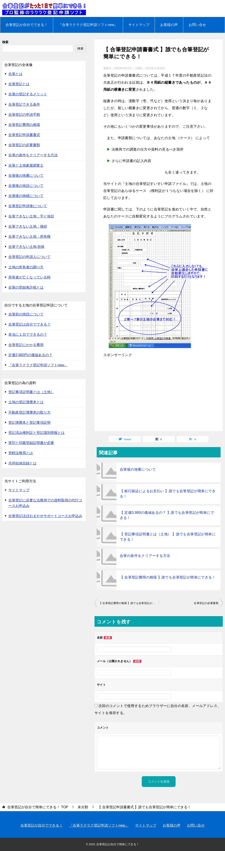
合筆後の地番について (138, 469)
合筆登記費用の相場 (24, 125)
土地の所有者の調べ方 (26, 267)
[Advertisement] (158, 394)
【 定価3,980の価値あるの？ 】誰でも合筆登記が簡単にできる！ (167, 515)
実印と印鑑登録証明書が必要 (31, 443)
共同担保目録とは (22, 463)
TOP (37, 807)
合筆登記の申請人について (29, 257)
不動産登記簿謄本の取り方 (29, 412)
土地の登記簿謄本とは (26, 402)
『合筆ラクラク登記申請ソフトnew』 (88, 25)
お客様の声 (169, 25)
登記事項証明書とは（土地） (31, 392)
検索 (5, 42)
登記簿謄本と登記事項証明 (29, 422)
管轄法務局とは (20, 453)
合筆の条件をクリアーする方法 (145, 556)
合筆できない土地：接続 (27, 226)
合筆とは (15, 74)
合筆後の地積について (26, 196)
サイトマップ (138, 25)
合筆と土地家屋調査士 (26, 165)
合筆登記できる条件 (24, 104)
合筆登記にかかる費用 (26, 345)
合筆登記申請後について (27, 206)
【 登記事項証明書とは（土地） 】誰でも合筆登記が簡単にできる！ (168, 536)
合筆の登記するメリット (27, 94)
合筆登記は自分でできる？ (29, 324)
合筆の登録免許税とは (26, 287)
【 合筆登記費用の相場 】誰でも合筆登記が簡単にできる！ (168, 577)
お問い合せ (197, 25)
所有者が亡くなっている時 (29, 277)
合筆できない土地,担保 (26, 247)
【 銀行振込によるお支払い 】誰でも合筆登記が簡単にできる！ (168, 493)
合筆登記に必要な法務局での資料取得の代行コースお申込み (45, 503)
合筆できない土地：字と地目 (31, 216)
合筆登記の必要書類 (206, 603)
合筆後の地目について (26, 186)
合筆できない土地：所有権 (29, 236)
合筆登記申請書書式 (24, 135)
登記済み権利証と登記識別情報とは (36, 433)
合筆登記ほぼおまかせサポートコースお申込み (45, 516)
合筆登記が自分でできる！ (26, 25)
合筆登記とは (18, 84)
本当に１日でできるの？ (27, 334)
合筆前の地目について (26, 314)
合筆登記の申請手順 (24, 114)
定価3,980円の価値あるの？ (30, 355)
